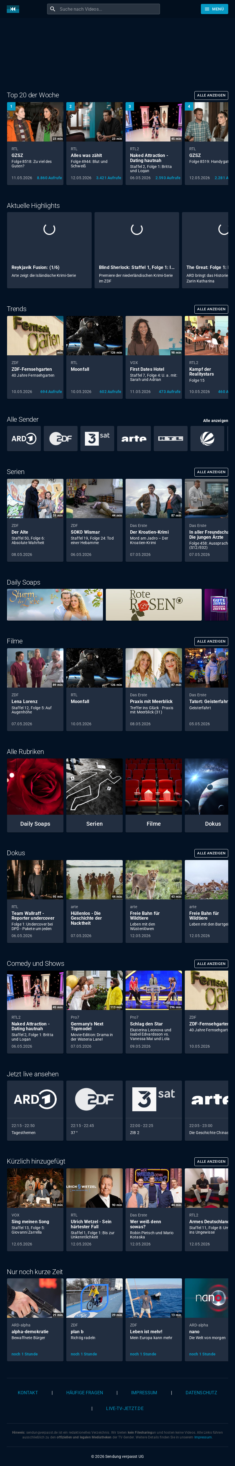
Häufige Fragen (84, 1392)
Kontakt (28, 1392)
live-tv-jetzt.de (124, 1408)
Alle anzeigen (211, 95)
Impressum (144, 1392)
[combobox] (109, 9)
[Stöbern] (214, 9)
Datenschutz (202, 1392)
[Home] (14, 9)
